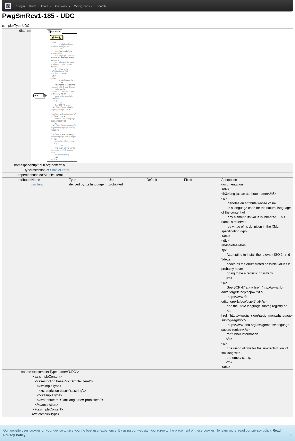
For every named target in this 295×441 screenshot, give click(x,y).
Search (101, 6)
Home (32, 6)
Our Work (62, 6)
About (46, 6)
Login (20, 6)
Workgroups (83, 6)
